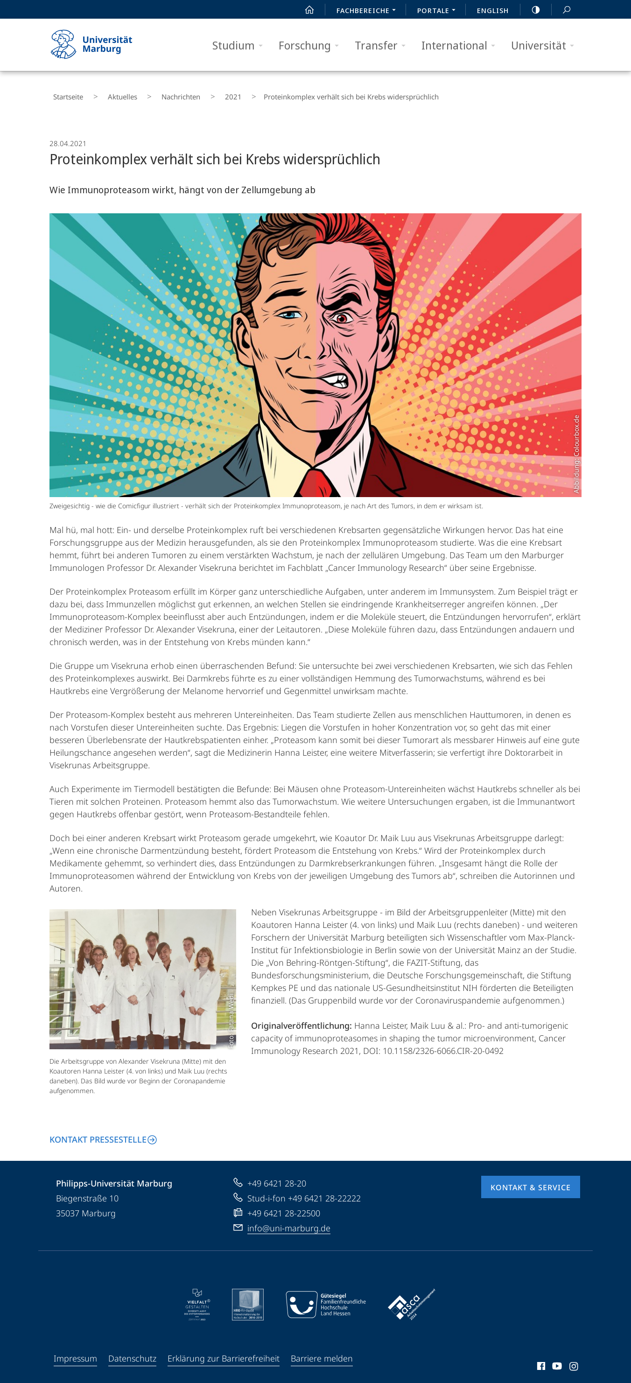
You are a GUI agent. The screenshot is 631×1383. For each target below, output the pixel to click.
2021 (192, 93)
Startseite (64, 93)
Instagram (574, 1360)
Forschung (312, 45)
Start (304, 10)
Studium (240, 45)
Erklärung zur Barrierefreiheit (224, 1351)
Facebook (540, 1360)
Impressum (75, 1351)
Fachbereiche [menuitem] (369, 11)
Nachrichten (152, 93)
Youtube (556, 1360)
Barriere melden (322, 1351)
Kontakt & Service (531, 1180)
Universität (545, 45)
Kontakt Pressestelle (98, 1132)
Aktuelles (106, 93)
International (461, 45)
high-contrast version (530, 10)
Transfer (383, 45)
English (493, 10)
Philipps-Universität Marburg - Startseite (99, 45)
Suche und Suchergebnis (561, 10)
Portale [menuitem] (439, 11)
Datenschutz (132, 1351)
